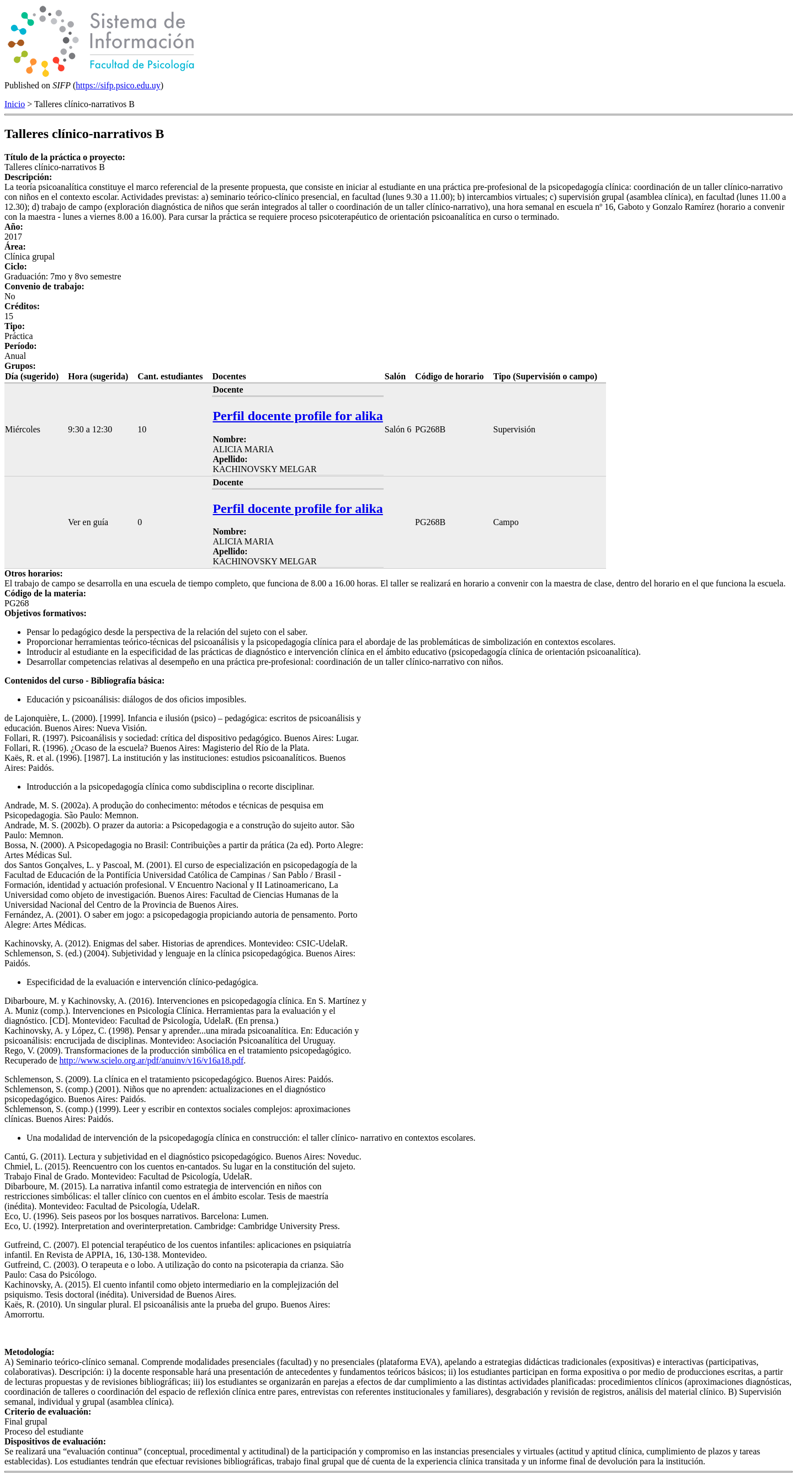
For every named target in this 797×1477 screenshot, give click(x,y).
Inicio (14, 104)
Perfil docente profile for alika (297, 416)
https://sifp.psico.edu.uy (118, 85)
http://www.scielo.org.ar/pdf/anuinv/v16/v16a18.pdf (152, 1060)
